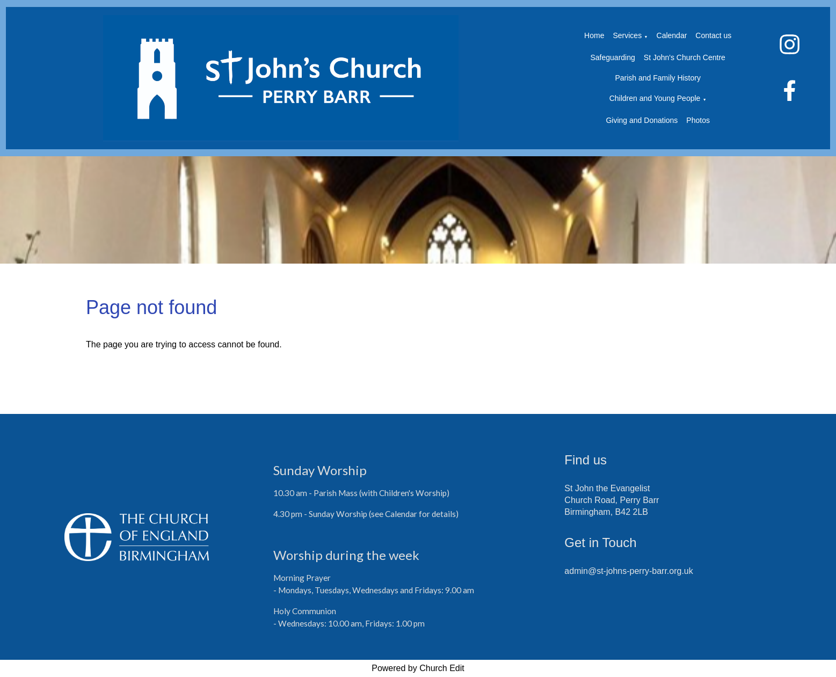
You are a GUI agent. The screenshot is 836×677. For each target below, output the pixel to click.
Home (594, 35)
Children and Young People (655, 98)
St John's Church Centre (684, 57)
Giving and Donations (642, 120)
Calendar (672, 35)
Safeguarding (613, 57)
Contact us (713, 35)
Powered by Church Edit (418, 668)
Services (627, 35)
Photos (698, 120)
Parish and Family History (658, 78)
